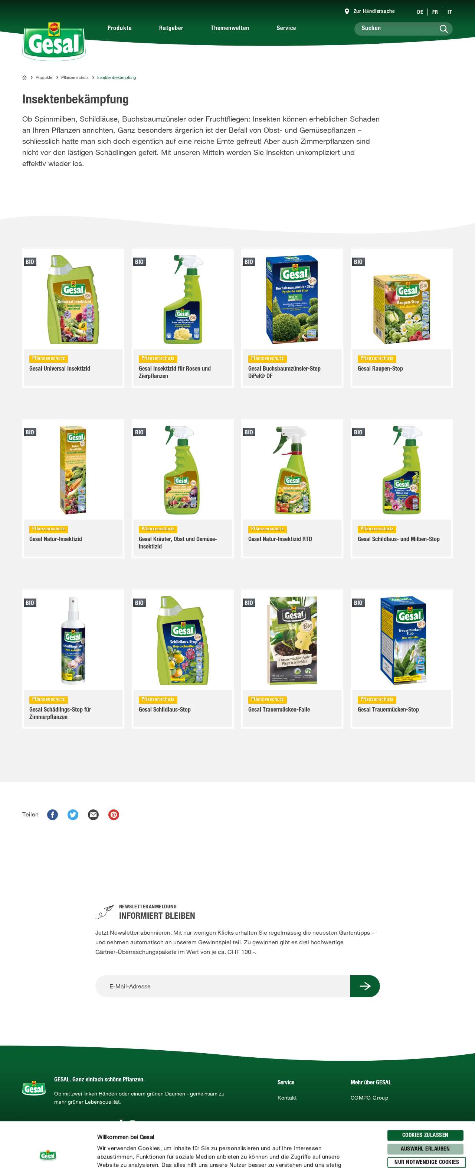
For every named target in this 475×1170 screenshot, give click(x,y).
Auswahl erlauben (425, 1102)
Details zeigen (386, 1155)
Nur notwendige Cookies (426, 1115)
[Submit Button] (365, 986)
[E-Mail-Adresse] (222, 986)
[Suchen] (403, 29)
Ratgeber (171, 29)
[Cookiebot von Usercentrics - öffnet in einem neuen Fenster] (48, 1155)
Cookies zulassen (425, 1088)
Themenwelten (230, 29)
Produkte (120, 29)
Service (286, 29)
